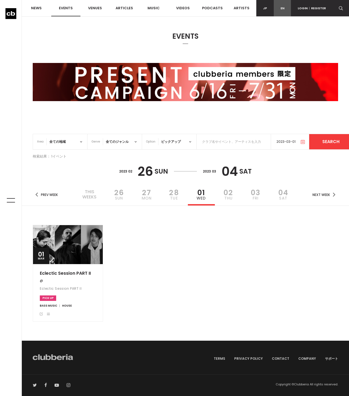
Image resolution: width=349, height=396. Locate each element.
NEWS (36, 8)
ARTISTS (241, 8)
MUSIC (154, 8)
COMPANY (307, 358)
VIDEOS (183, 8)
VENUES (95, 8)
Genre (96, 142)
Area (40, 142)
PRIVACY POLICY (248, 358)
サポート (331, 358)
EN (282, 8)
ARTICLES (124, 8)
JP (265, 8)
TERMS (219, 358)
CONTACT (280, 358)
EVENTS (66, 8)
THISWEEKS (89, 194)
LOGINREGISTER (312, 8)
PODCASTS (212, 8)
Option (150, 142)
